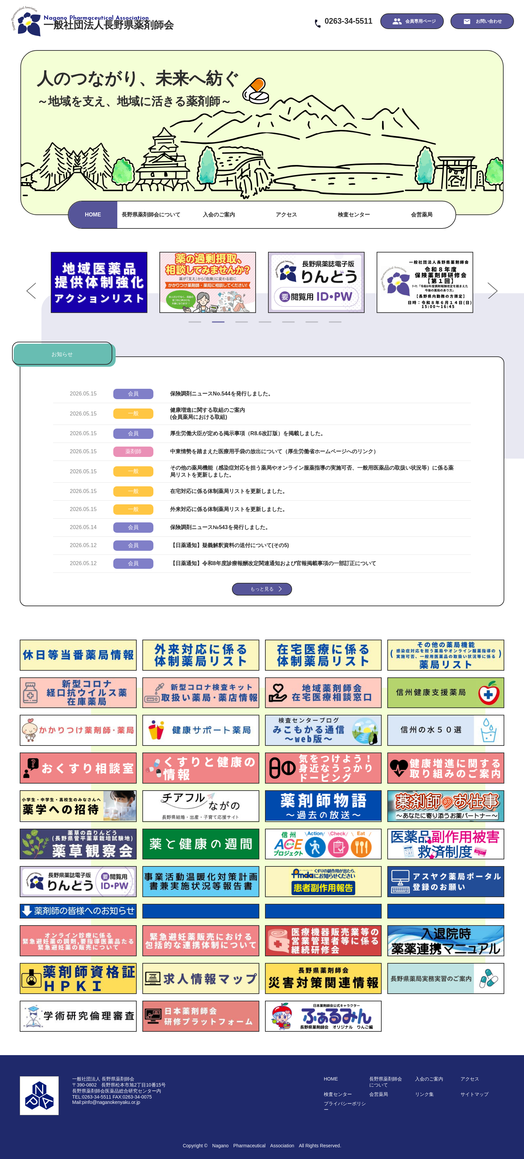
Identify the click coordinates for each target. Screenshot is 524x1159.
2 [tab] (215, 324)
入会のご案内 (219, 214)
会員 (133, 393)
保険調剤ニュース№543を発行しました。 (220, 527)
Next (481, 282)
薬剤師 (133, 451)
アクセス (286, 214)
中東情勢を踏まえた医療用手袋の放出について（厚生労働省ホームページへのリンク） (274, 451)
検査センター (354, 214)
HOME (93, 214)
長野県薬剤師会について (151, 214)
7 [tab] (332, 324)
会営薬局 (421, 214)
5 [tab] (285, 324)
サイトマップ (475, 1094)
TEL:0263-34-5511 (91, 1097)
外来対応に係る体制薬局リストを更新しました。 (229, 509)
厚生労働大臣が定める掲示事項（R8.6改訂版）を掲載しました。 (248, 433)
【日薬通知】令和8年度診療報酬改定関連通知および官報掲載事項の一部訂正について (273, 563)
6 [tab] (308, 324)
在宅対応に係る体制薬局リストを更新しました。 (229, 491)
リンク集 (424, 1094)
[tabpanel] (99, 282)
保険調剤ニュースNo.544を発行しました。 (221, 393)
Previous (42, 282)
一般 (133, 413)
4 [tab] (262, 324)
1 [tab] (191, 324)
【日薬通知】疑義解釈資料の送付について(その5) (229, 545)
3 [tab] (238, 324)
